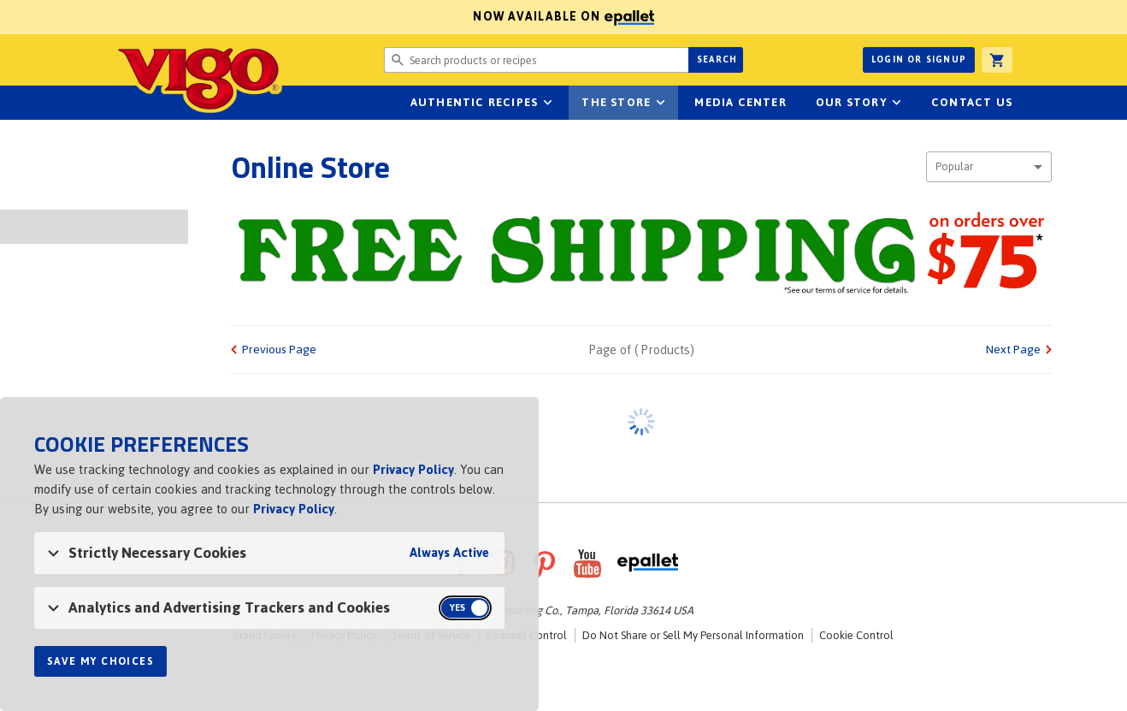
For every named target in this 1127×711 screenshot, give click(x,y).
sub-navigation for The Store (660, 103)
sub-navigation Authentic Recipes (547, 103)
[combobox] (989, 166)
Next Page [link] (1013, 349)
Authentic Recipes (474, 102)
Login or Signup (918, 59)
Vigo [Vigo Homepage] (198, 78)
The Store (616, 102)
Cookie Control (856, 635)
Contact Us (971, 102)
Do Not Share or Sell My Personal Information (693, 635)
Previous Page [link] (279, 349)
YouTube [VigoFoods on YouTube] (587, 563)
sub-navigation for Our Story (897, 103)
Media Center (740, 102)
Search (717, 59)
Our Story (852, 102)
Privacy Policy (413, 469)
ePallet (647, 563)
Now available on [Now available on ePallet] (327, 16)
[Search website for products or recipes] (536, 60)
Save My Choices (100, 661)
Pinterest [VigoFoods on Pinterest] (545, 563)
